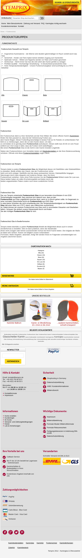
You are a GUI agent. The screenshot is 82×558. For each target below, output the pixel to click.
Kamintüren (74, 136)
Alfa (39, 253)
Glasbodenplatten (49, 151)
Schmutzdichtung (18, 339)
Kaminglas (58, 337)
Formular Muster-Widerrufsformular (60, 424)
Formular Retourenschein (56, 428)
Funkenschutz (22, 334)
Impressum (9, 395)
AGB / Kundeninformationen (58, 386)
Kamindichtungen (66, 543)
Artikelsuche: (6, 18)
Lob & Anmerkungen (12, 426)
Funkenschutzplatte (57, 334)
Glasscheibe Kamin (14, 336)
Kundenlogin (9, 418)
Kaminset (76, 337)
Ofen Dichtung (8, 339)
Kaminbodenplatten (15, 543)
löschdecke (69, 339)
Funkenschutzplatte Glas (70, 334)
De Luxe (40, 262)
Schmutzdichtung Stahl (43, 339)
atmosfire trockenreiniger (58, 339)
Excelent (40, 266)
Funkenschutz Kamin (45, 334)
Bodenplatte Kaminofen (11, 334)
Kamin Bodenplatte (30, 337)
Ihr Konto (8, 420)
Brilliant (40, 264)
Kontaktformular (11, 393)
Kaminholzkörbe (68, 337)
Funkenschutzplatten (31, 153)
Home (2, 31)
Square (39, 259)
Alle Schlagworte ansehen (10, 344)
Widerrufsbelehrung (54, 420)
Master (40, 268)
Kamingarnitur (50, 337)
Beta (39, 257)
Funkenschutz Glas (32, 334)
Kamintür (40, 543)
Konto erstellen (10, 416)
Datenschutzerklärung (55, 382)
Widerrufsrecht (52, 390)
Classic (39, 255)
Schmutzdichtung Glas (29, 339)
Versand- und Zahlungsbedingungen (19, 422)
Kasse (7, 424)
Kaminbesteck (41, 337)
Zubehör (11, 548)
